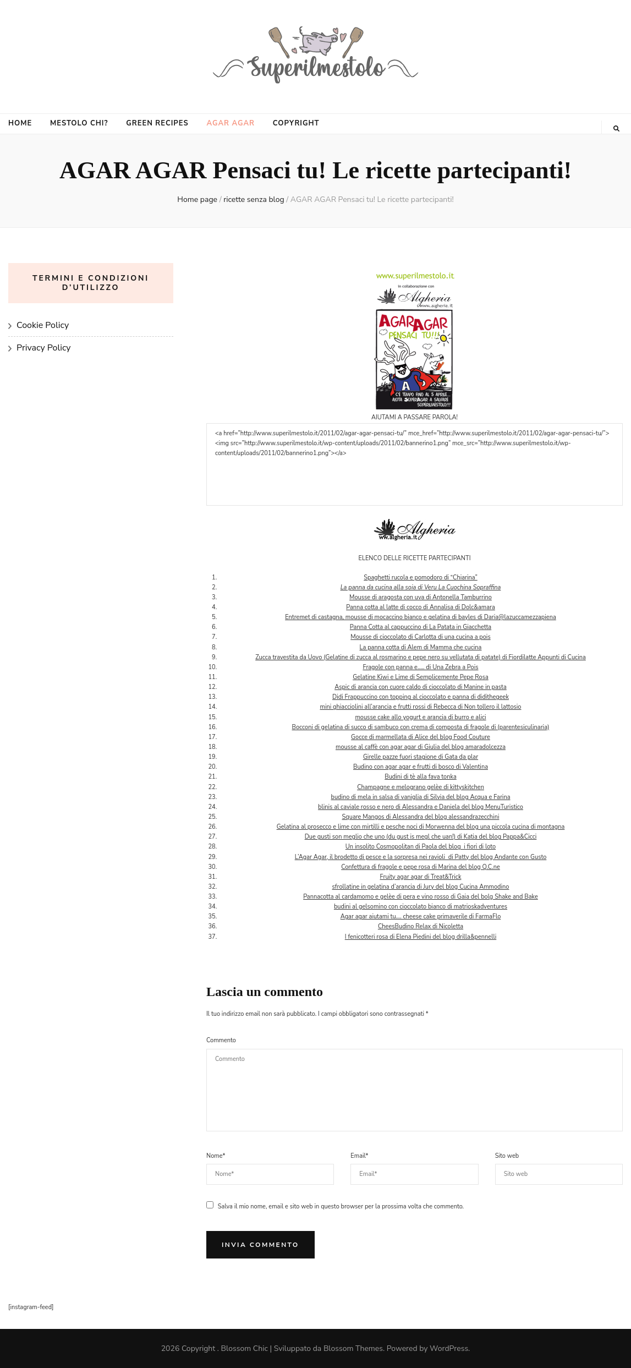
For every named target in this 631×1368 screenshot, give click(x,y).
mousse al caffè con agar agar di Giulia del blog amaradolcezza (421, 747)
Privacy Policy (44, 348)
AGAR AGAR (230, 123)
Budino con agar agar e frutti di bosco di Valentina (420, 767)
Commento (221, 1040)
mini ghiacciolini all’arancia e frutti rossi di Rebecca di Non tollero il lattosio (421, 707)
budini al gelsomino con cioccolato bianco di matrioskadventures (420, 906)
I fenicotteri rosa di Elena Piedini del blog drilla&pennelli (420, 937)
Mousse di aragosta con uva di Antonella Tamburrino (420, 597)
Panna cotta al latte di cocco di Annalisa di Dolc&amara (420, 607)
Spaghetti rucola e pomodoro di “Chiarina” (420, 577)
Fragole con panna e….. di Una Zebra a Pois (420, 667)
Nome (215, 1156)
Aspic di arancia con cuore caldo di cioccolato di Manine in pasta (420, 687)
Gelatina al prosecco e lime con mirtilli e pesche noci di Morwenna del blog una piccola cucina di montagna (421, 827)
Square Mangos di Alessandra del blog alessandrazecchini (421, 817)
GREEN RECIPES (157, 123)
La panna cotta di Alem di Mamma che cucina (421, 647)
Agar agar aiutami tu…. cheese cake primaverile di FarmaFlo (421, 916)
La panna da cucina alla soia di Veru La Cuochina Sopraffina (421, 587)
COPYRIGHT (296, 123)
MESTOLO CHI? (79, 123)
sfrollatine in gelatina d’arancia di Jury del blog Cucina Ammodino (420, 887)
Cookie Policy (43, 325)
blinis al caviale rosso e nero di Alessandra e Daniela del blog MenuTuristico (420, 807)
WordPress (449, 1348)
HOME (20, 123)
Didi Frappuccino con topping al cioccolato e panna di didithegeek (420, 697)
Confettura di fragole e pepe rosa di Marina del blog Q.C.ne (420, 867)
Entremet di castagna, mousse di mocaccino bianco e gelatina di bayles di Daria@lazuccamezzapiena (420, 617)
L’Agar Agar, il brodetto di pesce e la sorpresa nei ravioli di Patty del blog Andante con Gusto (421, 857)
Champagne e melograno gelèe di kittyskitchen (420, 787)
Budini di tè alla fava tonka (421, 777)
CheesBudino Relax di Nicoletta (420, 926)
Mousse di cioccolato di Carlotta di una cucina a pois (420, 637)
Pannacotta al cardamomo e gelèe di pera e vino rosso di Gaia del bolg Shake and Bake (420, 897)
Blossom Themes (353, 1348)
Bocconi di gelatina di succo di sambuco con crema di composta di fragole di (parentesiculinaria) (421, 727)
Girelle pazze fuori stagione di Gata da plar (420, 757)
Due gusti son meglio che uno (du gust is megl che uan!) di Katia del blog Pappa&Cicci (421, 837)
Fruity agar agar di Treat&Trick (421, 877)
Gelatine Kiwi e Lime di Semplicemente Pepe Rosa (421, 677)
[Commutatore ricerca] (616, 128)
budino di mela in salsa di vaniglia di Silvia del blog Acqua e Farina (420, 797)
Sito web (507, 1156)
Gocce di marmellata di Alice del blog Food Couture (420, 737)
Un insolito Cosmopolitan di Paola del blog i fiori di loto (420, 846)
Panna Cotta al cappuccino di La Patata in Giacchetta (420, 627)
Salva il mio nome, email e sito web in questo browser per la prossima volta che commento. (341, 1206)
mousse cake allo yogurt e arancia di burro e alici (420, 717)
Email (359, 1156)
